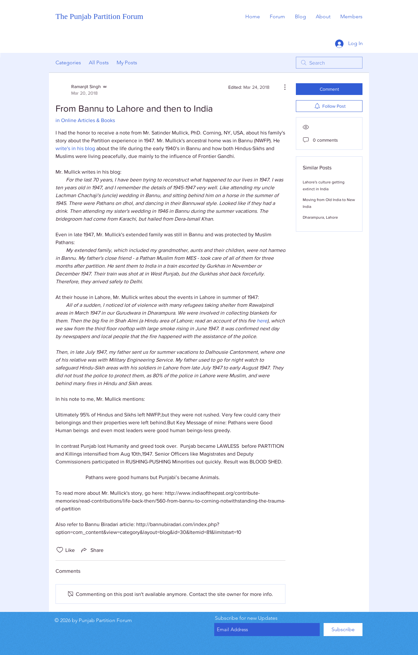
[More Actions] (281, 87)
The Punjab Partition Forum (99, 16)
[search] (329, 63)
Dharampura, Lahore (320, 217)
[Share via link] (92, 550)
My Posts (127, 62)
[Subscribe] (343, 629)
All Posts (99, 62)
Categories (68, 62)
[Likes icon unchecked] (60, 550)
